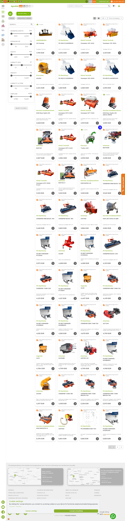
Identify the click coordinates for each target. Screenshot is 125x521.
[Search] (21, 24)
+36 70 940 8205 (47, 481)
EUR (94, 1)
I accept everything (76, 511)
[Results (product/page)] (104, 18)
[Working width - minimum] (15, 36)
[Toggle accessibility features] (86, 1)
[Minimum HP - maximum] (26, 46)
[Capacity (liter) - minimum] (15, 88)
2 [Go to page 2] (117, 447)
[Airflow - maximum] (21, 96)
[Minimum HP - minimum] (15, 46)
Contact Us (104, 1)
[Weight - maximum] (21, 75)
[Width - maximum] (21, 54)
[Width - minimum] (15, 57)
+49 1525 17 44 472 (106, 478)
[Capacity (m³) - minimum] (15, 67)
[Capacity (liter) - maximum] (26, 88)
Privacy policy (12, 506)
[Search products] (89, 6)
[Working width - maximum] (21, 33)
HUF (90, 1)
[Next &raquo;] (121, 447)
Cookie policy (18, 506)
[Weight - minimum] (15, 78)
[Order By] (115, 18)
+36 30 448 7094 (47, 477)
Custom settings (31, 511)
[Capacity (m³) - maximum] (26, 67)
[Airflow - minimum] (15, 99)
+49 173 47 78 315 (106, 482)
